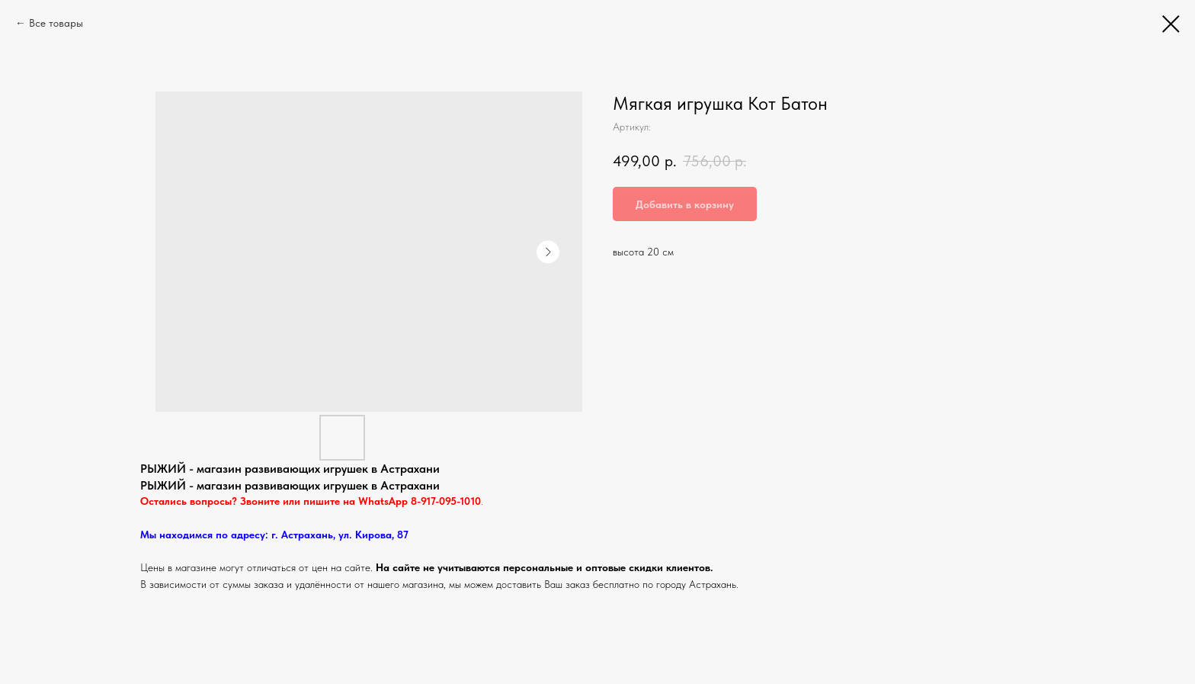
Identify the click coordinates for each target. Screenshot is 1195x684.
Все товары (56, 23)
